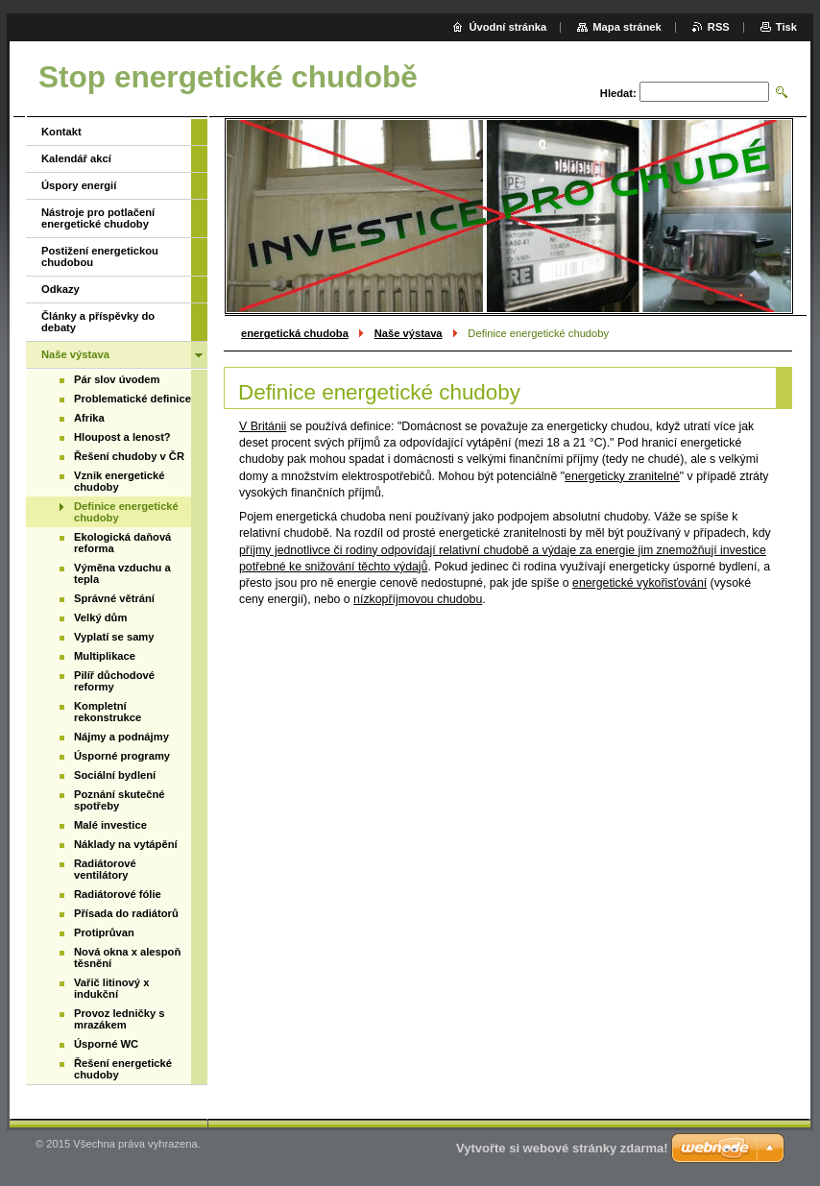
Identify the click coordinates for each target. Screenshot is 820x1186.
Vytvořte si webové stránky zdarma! (562, 1148)
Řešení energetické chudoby (123, 1068)
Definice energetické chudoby (126, 511)
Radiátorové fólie (117, 894)
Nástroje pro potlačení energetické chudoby (98, 218)
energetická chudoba (295, 333)
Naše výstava (408, 333)
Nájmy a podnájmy (121, 736)
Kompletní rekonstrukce (107, 711)
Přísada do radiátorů (126, 913)
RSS (719, 27)
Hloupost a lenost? (122, 437)
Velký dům (100, 617)
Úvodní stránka (507, 27)
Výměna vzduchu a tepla (122, 573)
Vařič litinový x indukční (111, 988)
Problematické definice (132, 398)
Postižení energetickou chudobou (99, 256)
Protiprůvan (104, 932)
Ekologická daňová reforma (122, 542)
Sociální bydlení (115, 775)
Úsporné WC (106, 1044)
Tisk (786, 27)
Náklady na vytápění (126, 844)
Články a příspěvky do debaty (98, 321)
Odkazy (60, 289)
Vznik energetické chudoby (119, 481)
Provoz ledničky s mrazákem (119, 1018)
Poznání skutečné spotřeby (119, 799)
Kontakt (61, 131)
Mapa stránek (627, 27)
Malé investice (110, 825)
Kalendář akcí (76, 158)
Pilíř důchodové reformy (114, 680)
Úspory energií (78, 185)
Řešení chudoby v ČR (129, 456)
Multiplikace (104, 656)
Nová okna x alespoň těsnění (127, 957)
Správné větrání (114, 598)
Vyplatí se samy (114, 636)
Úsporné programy (122, 756)
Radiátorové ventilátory (105, 869)
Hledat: (618, 93)
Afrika (89, 418)
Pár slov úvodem (117, 379)
